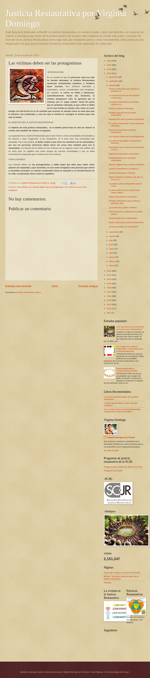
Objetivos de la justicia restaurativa (124, 154)
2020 (109, 279)
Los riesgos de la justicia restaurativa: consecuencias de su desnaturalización (129, 348)
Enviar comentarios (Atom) (29, 292)
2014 (109, 304)
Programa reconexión (113, 471)
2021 (109, 275)
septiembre (114, 232)
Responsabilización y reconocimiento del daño (126, 369)
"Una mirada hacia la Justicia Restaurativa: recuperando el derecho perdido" (122, 410)
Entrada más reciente (18, 286)
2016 (109, 296)
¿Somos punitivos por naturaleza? (123, 226)
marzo (112, 257)
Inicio (55, 286)
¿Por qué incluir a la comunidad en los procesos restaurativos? (130, 328)
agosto (112, 236)
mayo (111, 249)
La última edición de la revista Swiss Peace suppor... (124, 191)
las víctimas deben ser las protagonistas (46, 187)
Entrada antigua (88, 286)
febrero (112, 261)
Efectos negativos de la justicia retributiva (126, 164)
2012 (109, 313)
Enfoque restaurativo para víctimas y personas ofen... (124, 202)
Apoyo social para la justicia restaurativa (126, 222)
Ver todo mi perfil (111, 450)
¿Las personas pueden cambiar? (123, 207)
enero (112, 265)
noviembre (114, 81)
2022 (109, 271)
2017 (109, 292)
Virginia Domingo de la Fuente (121, 437)
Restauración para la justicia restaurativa (126, 119)
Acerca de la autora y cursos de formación (122, 572)
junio (111, 244)
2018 (109, 287)
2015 (109, 300)
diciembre (113, 77)
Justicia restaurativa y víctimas (122, 173)
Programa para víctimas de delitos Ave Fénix (123, 467)
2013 (109, 308)
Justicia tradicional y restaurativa (123, 218)
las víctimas (23, 187)
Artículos (107, 582)
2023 (109, 73)
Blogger (126, 672)
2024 (109, 69)
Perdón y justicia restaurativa (121, 108)
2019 (109, 283)
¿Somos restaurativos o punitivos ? (124, 169)
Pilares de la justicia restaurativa (123, 197)
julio (111, 240)
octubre (112, 85)
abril (111, 253)
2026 (109, 61)
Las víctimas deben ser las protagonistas (126, 136)
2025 (109, 65)
